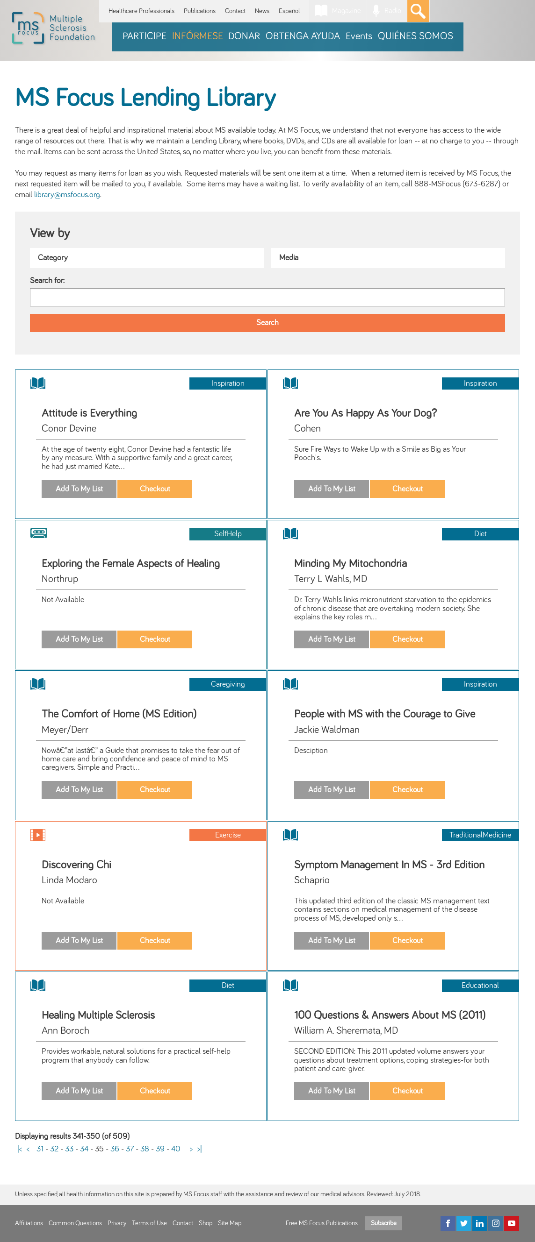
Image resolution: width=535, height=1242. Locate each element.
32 (54, 1149)
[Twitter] (463, 1223)
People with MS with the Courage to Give (384, 714)
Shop (205, 1223)
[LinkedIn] (479, 1223)
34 (84, 1149)
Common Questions (75, 1223)
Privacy (117, 1223)
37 (130, 1149)
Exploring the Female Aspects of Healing (131, 563)
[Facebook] (448, 1223)
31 (39, 1149)
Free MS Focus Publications (322, 1223)
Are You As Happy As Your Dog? (365, 413)
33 (69, 1149)
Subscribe (384, 1223)
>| (199, 1149)
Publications (200, 10)
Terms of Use (149, 1223)
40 (176, 1149)
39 (160, 1149)
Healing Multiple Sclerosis (98, 1015)
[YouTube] (511, 1223)
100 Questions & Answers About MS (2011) (389, 1015)
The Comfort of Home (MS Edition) (119, 714)
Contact (235, 10)
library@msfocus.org (67, 195)
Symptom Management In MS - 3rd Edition (389, 865)
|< (19, 1149)
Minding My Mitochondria (350, 563)
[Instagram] (495, 1223)
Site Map (229, 1223)
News (262, 10)
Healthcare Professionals (141, 10)
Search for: (47, 281)
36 (114, 1149)
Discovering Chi (76, 865)
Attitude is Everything (89, 413)
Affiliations (29, 1223)
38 (144, 1149)
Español (289, 10)
